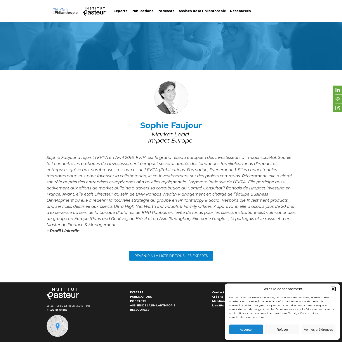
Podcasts (166, 11)
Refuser (282, 329)
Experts (120, 11)
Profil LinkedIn (65, 231)
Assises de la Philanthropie (202, 11)
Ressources (240, 11)
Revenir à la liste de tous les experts (171, 256)
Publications (142, 11)
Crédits (217, 296)
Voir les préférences (318, 329)
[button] (333, 289)
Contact (218, 292)
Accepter (246, 329)
